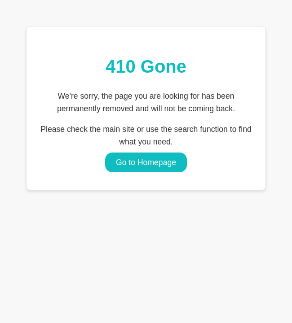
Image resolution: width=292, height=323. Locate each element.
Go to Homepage (146, 162)
